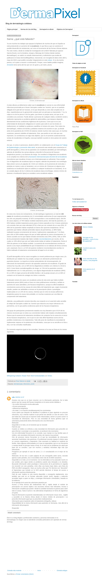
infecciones (26, 384)
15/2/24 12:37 (19, 397)
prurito (32, 384)
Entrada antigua (62, 570)
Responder (15, 508)
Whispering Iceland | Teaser (17, 376)
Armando (10, 65)
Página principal (12, 29)
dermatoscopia (18, 384)
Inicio (39, 570)
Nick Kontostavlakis (38, 376)
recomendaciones (45, 239)
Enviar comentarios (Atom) (25, 574)
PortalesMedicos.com (77, 172)
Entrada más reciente (14, 570)
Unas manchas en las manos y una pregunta (90, 259)
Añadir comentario (14, 513)
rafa (13, 397)
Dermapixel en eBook (46, 29)
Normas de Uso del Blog (28, 29)
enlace (50, 60)
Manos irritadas (88, 227)
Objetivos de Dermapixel (65, 29)
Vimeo (49, 376)
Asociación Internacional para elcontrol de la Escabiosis (48, 157)
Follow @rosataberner (79, 202)
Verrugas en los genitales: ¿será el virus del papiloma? (90, 239)
